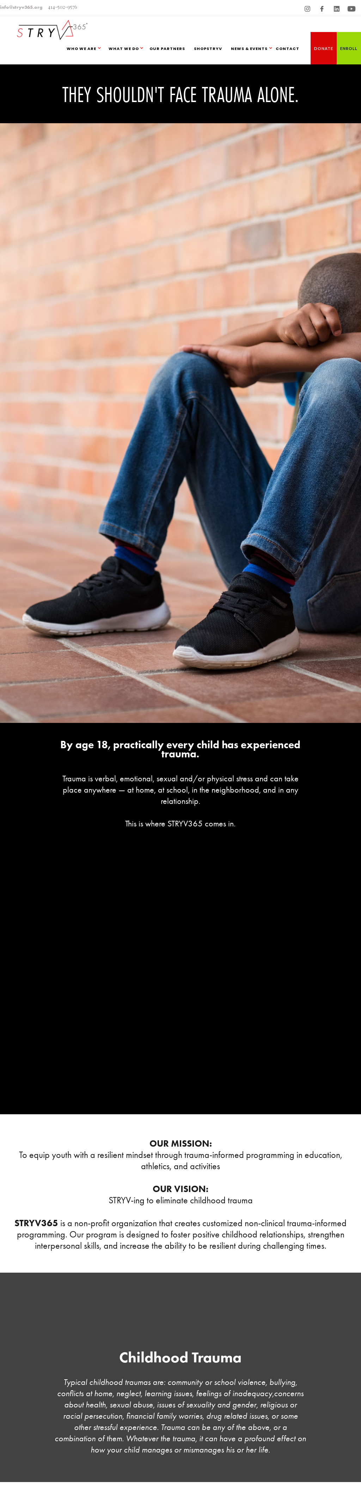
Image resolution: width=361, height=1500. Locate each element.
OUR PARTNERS (167, 48)
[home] (50, 26)
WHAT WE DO (124, 48)
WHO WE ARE (81, 48)
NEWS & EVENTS (249, 48)
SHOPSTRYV (208, 48)
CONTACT (287, 48)
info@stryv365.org (21, 7)
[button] (85, 48)
